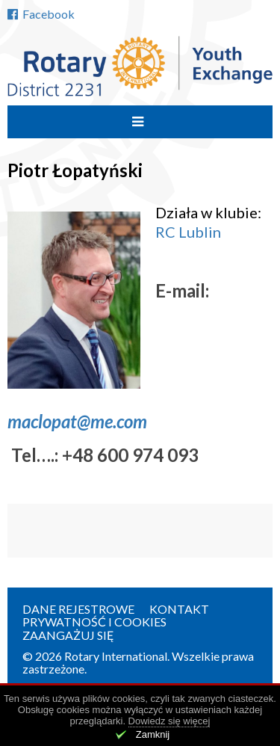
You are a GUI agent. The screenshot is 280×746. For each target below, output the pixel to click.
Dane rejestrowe (78, 609)
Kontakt (179, 609)
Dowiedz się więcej (169, 721)
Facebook (41, 14)
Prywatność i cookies (94, 621)
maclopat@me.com (77, 421)
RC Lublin (188, 232)
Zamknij (153, 734)
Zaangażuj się (68, 635)
